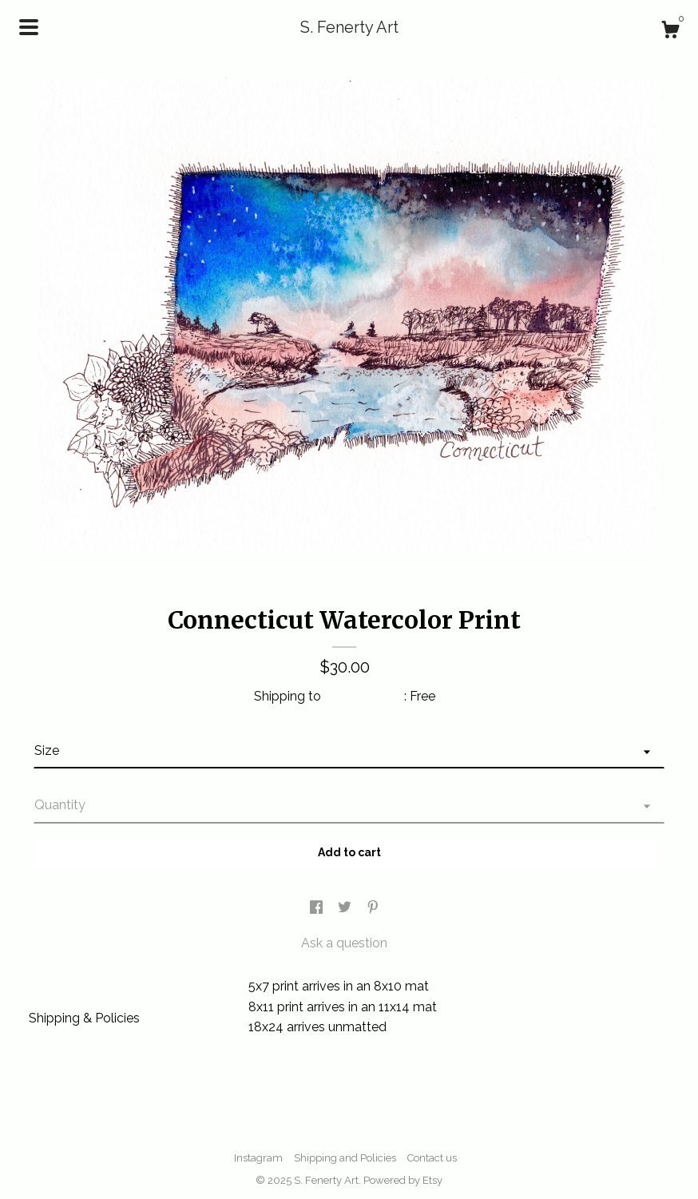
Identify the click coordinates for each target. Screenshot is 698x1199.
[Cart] (670, 32)
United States (364, 696)
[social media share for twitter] (346, 908)
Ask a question (344, 943)
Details (56, 984)
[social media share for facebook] (318, 908)
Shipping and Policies (345, 1158)
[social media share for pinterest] (373, 908)
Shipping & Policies (84, 1018)
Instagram (258, 1158)
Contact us (432, 1158)
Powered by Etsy (402, 1180)
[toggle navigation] (28, 27)
